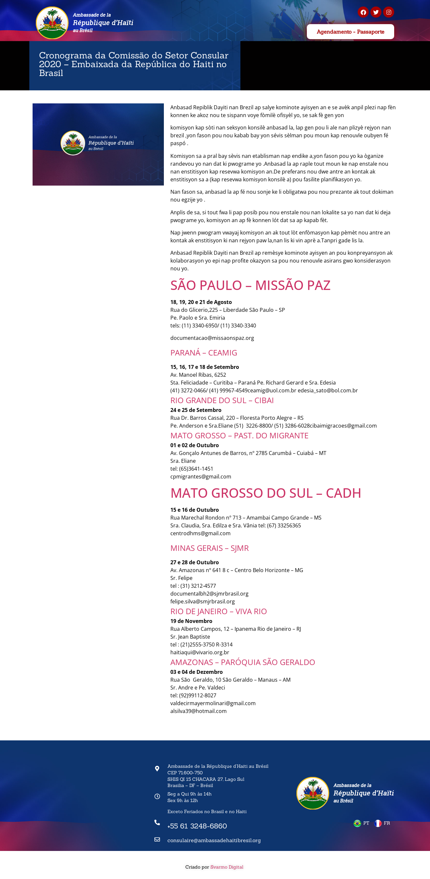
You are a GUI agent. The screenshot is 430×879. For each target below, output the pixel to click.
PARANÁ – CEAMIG (203, 352)
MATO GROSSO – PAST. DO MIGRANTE (239, 435)
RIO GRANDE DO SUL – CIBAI (222, 400)
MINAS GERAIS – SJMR (209, 547)
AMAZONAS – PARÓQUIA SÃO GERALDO (242, 662)
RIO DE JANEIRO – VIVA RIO (218, 611)
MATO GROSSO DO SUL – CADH (266, 493)
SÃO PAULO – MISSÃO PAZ (250, 285)
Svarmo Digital (227, 867)
